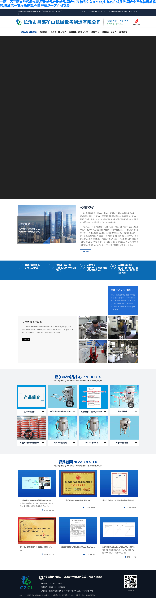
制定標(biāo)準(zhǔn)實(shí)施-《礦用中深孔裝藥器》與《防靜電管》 (119, 547)
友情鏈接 (125, 32)
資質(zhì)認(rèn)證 (79, 32)
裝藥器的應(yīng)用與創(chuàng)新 (36, 500)
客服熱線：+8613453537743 (51, 583)
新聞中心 (97, 32)
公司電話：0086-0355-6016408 (53, 587)
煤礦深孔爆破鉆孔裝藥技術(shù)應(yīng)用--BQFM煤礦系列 (78, 547)
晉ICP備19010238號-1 (89, 595)
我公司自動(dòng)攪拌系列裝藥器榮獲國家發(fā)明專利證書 (119, 500)
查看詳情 (26, 339)
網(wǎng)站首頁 (29, 32)
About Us (85, 251)
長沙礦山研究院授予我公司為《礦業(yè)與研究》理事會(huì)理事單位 (37, 547)
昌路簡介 (44, 32)
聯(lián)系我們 (111, 32)
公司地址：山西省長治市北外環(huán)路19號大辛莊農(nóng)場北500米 (67, 590)
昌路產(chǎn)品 (59, 32)
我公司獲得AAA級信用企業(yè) (78, 500)
